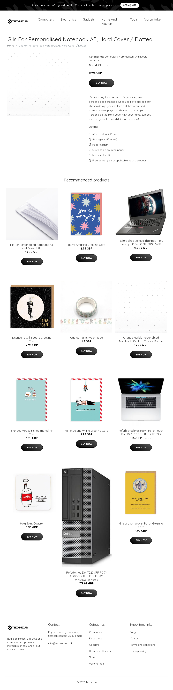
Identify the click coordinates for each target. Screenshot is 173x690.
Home (10, 47)
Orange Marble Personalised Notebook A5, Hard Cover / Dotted (141, 341)
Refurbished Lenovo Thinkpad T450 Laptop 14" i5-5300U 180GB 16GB (141, 244)
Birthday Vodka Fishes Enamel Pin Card (32, 434)
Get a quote (129, 5)
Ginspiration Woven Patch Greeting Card (141, 526)
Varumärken (153, 20)
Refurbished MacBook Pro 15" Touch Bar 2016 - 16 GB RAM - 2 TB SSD (140, 434)
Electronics (68, 20)
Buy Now (101, 84)
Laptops (94, 61)
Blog (133, 634)
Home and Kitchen (109, 22)
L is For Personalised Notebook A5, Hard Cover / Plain (32, 248)
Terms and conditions (142, 646)
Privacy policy (138, 653)
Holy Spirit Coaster (32, 525)
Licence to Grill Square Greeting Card (31, 341)
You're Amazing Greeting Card (86, 246)
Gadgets (89, 20)
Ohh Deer (140, 58)
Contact (134, 640)
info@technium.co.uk (60, 645)
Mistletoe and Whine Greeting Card (86, 432)
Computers (46, 20)
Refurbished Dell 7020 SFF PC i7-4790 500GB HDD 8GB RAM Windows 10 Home (86, 578)
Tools (134, 20)
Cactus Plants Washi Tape (86, 339)
